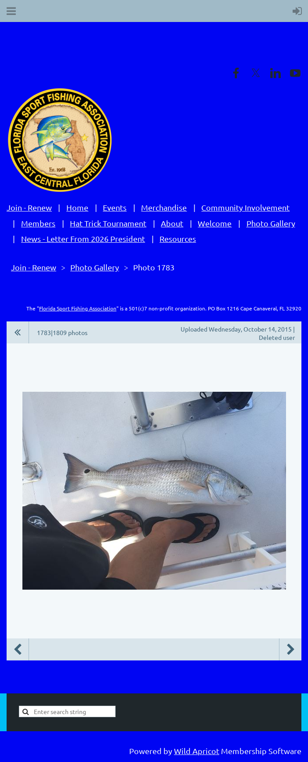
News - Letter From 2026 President (83, 238)
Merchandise (164, 207)
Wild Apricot (196, 750)
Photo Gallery (270, 223)
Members (38, 223)
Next (290, 649)
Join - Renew (29, 207)
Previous (18, 649)
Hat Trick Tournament (108, 223)
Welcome (215, 223)
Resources (177, 238)
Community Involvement (245, 207)
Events (115, 207)
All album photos (18, 332)
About (172, 223)
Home (77, 207)
